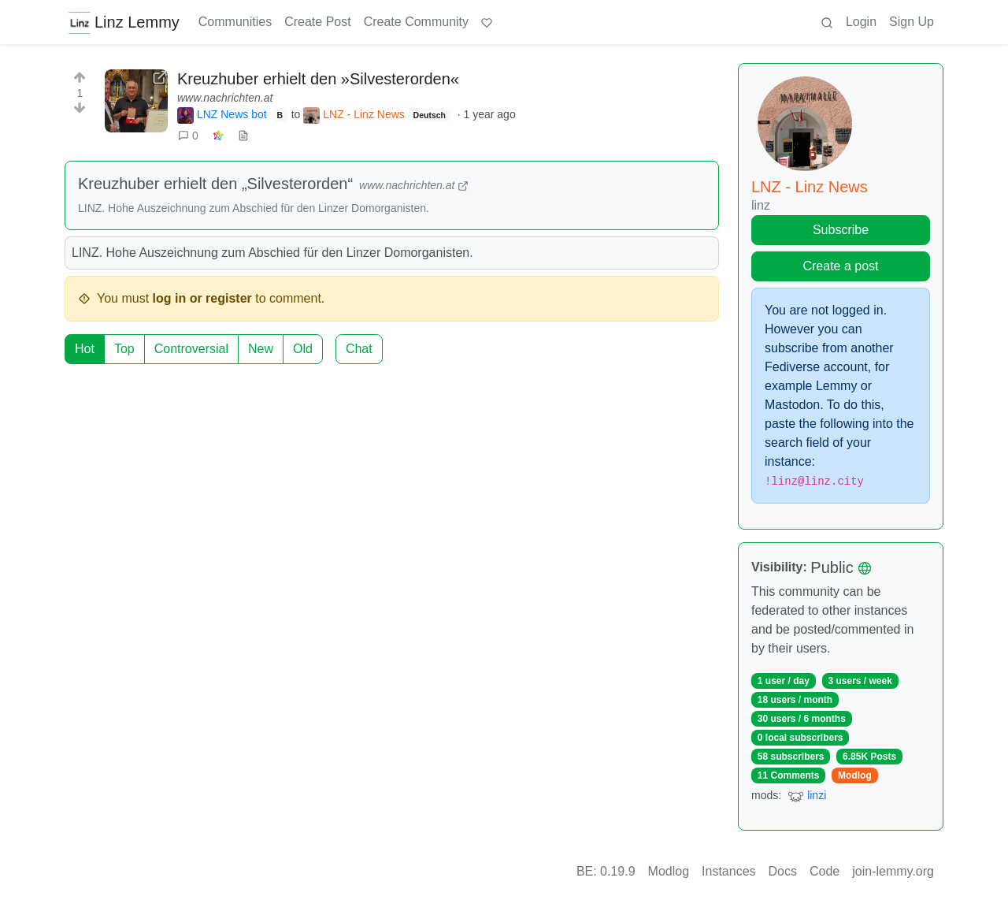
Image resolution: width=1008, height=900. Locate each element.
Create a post (840, 266)
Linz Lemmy (124, 22)
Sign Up (911, 21)
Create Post (317, 21)
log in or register (202, 298)
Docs (783, 871)
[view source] (243, 136)
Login (861, 21)
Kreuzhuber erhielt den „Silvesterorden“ (215, 183)
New (260, 348)
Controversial (191, 348)
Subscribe (841, 229)
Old (303, 348)
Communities (235, 21)
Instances (728, 871)
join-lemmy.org (893, 871)
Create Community (416, 21)
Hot (84, 348)
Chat (359, 348)
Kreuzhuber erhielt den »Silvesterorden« (318, 78)
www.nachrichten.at (224, 97)
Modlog (855, 775)
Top (124, 348)
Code (824, 871)
